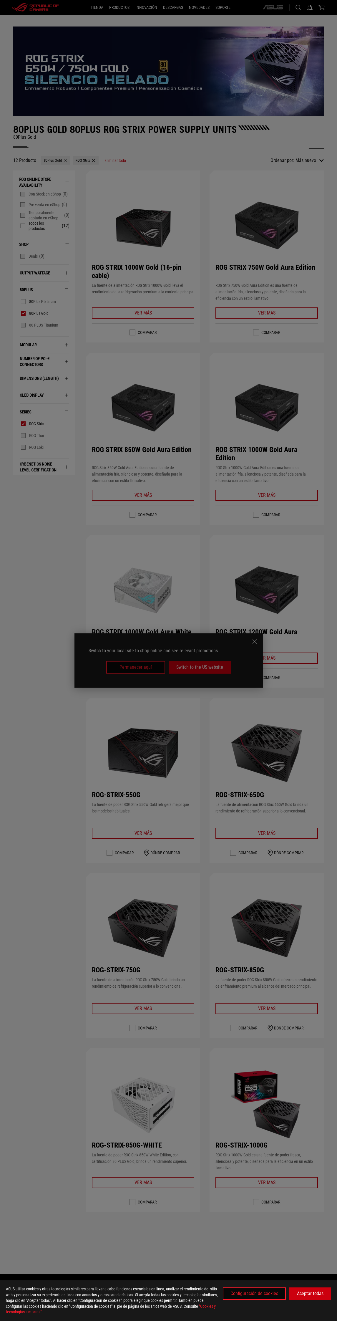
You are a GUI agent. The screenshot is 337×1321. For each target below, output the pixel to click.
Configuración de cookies (254, 1293)
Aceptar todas (310, 1293)
